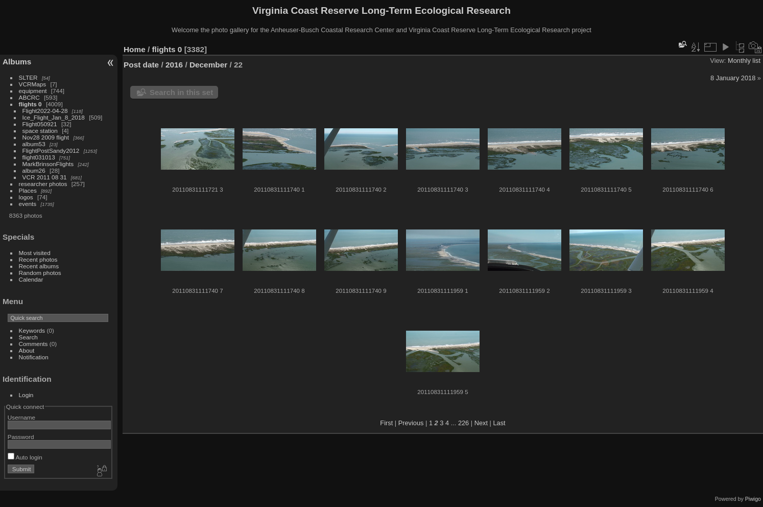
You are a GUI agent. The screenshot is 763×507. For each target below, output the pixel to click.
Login (26, 394)
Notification (34, 357)
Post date (141, 64)
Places (28, 190)
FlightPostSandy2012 (51, 150)
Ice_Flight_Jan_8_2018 (53, 117)
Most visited (35, 252)
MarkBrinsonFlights (48, 163)
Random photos (40, 272)
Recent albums (39, 266)
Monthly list (744, 60)
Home (135, 49)
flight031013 (38, 157)
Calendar (31, 279)
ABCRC (29, 97)
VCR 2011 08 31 (44, 177)
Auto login (25, 457)
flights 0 (30, 104)
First (386, 423)
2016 (174, 64)
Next (481, 423)
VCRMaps (32, 84)
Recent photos (38, 259)
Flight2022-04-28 (45, 110)
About (27, 350)
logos (26, 197)
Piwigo (753, 499)
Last (499, 423)
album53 (33, 144)
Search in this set (181, 92)
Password (21, 436)
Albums (17, 61)
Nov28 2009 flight (45, 137)
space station (40, 130)
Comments (33, 343)
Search (28, 337)
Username (21, 417)
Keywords (32, 330)
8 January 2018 (732, 78)
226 (463, 423)
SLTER (28, 77)
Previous (411, 423)
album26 (33, 170)
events (28, 203)
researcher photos (43, 183)
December (208, 64)
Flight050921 (39, 124)
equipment (33, 90)
